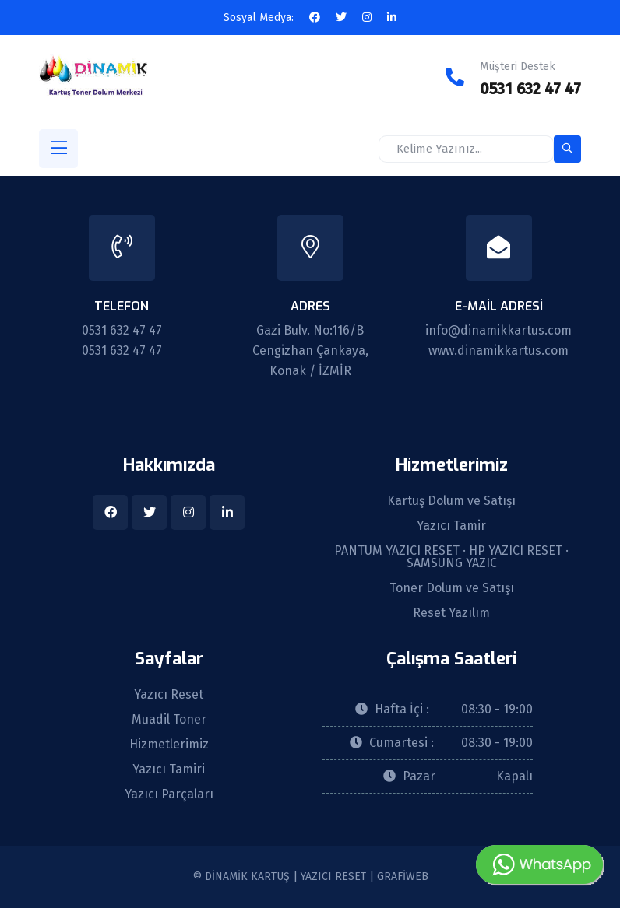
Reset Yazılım (451, 613)
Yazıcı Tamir (451, 526)
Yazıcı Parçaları (169, 794)
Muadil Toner (169, 719)
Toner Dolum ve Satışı (451, 588)
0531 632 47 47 (530, 88)
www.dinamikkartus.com (498, 350)
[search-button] (567, 149)
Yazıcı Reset (168, 695)
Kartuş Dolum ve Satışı (451, 501)
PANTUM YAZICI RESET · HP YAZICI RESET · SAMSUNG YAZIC (451, 557)
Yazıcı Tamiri (168, 769)
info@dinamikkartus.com (498, 330)
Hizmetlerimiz (169, 744)
